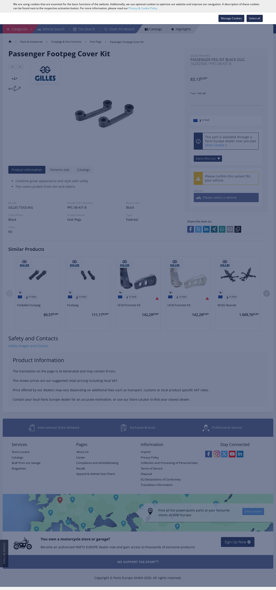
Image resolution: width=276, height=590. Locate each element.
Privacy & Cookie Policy (143, 8)
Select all (254, 18)
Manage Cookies (231, 18)
